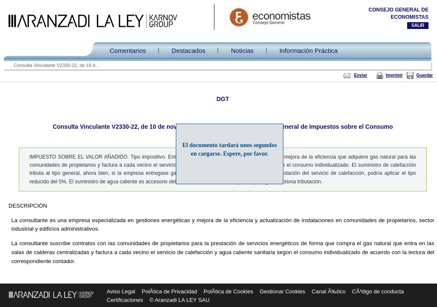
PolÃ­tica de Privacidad (169, 291)
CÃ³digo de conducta (378, 291)
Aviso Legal (121, 291)
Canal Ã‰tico (328, 291)
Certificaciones (125, 300)
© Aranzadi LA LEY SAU (179, 300)
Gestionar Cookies (282, 291)
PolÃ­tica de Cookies (228, 291)
